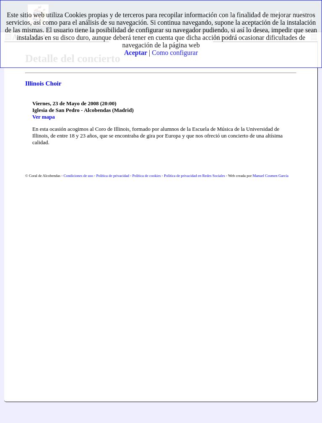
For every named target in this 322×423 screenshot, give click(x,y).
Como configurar (175, 52)
